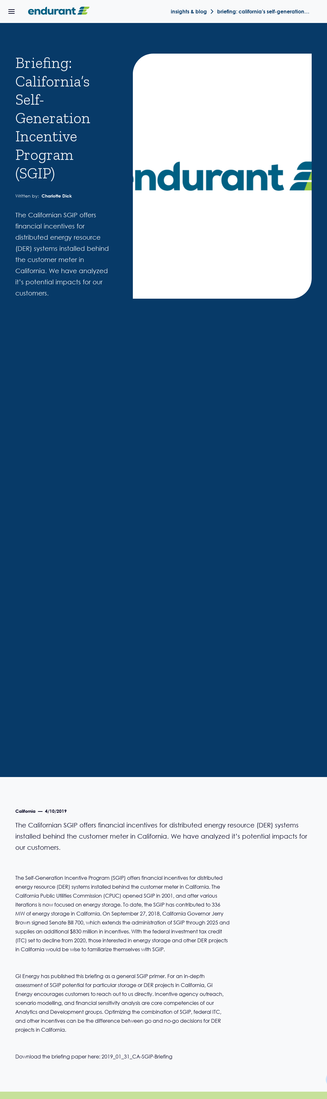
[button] (11, 11)
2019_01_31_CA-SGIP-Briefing (137, 1056)
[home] (57, 11)
